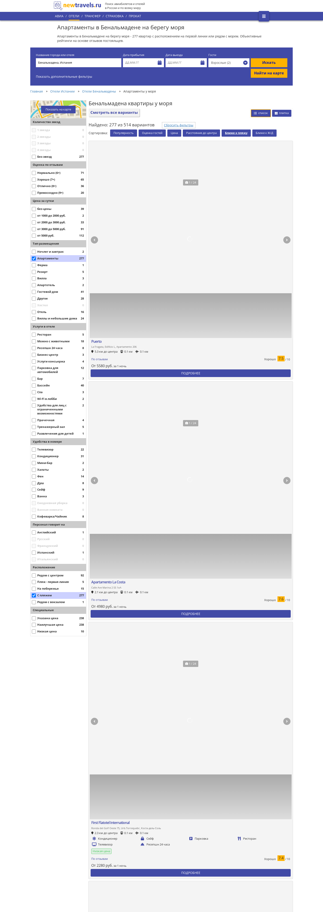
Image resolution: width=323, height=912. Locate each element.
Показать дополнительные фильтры (64, 76)
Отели (74, 16)
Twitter (251, 841)
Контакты (64, 875)
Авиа (59, 16)
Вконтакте (254, 834)
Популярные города (134, 842)
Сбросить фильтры (178, 125)
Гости (212, 55)
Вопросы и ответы (132, 872)
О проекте (64, 852)
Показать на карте (58, 109)
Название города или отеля (55, 55)
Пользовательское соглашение (142, 865)
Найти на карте (269, 73)
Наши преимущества (72, 859)
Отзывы (125, 880)
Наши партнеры (68, 867)
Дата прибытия (133, 55)
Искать (269, 62)
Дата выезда (174, 55)
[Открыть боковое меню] (264, 16)
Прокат (135, 16)
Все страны (127, 849)
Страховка (115, 16)
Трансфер (92, 16)
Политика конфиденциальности (142, 857)
